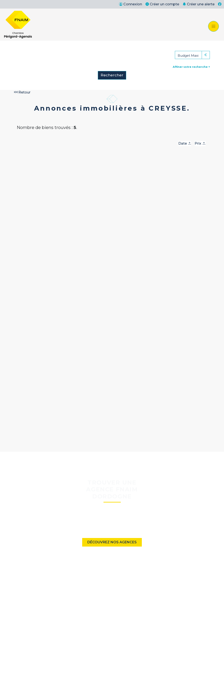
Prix (200, 143)
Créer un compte (162, 4)
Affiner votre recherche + (191, 66)
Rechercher (112, 75)
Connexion (130, 4)
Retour (22, 92)
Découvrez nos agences (112, 542)
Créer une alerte (199, 4)
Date (184, 143)
